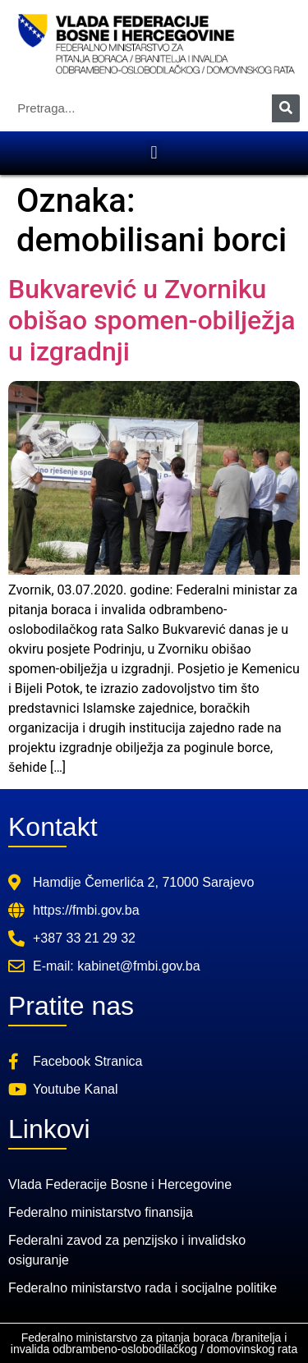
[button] (154, 153)
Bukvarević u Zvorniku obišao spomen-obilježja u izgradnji (151, 320)
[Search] (286, 108)
